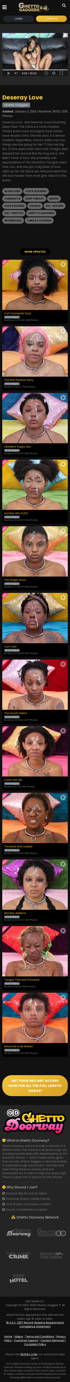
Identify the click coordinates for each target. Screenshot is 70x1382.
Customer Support (26, 1340)
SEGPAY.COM (28, 1354)
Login (18, 18)
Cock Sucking (36, 191)
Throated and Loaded (18, 846)
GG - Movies (54, 206)
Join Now (51, 18)
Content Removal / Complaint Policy (45, 1342)
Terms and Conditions (39, 1336)
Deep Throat (34, 198)
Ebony (54, 198)
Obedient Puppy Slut (17, 446)
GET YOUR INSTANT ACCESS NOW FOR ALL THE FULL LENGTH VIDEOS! (35, 1085)
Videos (18, 1336)
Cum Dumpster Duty (17, 313)
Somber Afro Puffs (16, 513)
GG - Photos (13, 213)
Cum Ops (10, 646)
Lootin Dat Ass (13, 780)
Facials (35, 206)
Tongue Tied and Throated (21, 980)
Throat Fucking (39, 220)
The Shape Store (15, 580)
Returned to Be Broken (18, 1046)
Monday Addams (15, 913)
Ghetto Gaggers (41, 213)
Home (8, 1336)
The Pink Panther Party (18, 380)
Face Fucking (14, 206)
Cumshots (12, 198)
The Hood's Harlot (15, 713)
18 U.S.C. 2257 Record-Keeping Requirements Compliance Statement (35, 1324)
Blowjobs (12, 191)
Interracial (13, 220)
